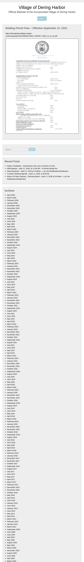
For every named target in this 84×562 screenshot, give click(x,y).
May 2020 (11, 382)
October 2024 (12, 242)
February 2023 (12, 295)
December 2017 (13, 458)
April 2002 (11, 558)
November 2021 (13, 335)
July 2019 (10, 408)
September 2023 (13, 277)
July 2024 (10, 250)
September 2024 (13, 245)
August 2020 (12, 374)
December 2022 (13, 300)
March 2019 (11, 419)
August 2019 (12, 406)
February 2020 (12, 390)
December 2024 (13, 237)
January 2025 (12, 235)
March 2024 (11, 261)
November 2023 (13, 271)
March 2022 (11, 324)
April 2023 (11, 290)
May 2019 (11, 414)
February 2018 (12, 453)
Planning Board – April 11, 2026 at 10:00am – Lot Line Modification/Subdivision (37, 171)
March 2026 (11, 198)
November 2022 (13, 303)
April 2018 (11, 448)
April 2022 (11, 321)
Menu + (42, 19)
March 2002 (11, 561)
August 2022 (12, 311)
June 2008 (11, 532)
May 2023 (11, 287)
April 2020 (11, 385)
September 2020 (13, 371)
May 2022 (11, 319)
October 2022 (12, 306)
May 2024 (11, 256)
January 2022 (12, 329)
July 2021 (10, 345)
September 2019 (13, 403)
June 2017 (11, 474)
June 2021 (11, 348)
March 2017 (11, 482)
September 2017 (13, 466)
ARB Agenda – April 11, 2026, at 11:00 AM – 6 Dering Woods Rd (32, 168)
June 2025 (11, 221)
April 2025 (11, 227)
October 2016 (12, 493)
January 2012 (12, 524)
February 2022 (12, 327)
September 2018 (13, 435)
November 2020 (13, 366)
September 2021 (13, 340)
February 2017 (12, 485)
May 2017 (11, 477)
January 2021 (12, 361)
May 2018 (11, 445)
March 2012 (11, 519)
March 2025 (11, 229)
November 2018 (13, 429)
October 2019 (12, 400)
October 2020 (12, 369)
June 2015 (11, 500)
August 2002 (12, 553)
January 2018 (12, 456)
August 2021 (12, 342)
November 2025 (13, 208)
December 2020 (13, 363)
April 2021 (11, 353)
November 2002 (13, 550)
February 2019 (12, 421)
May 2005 (11, 540)
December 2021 (13, 332)
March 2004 (11, 548)
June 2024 (11, 253)
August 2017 (12, 469)
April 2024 (11, 258)
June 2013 (11, 506)
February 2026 (12, 200)
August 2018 (12, 437)
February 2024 (12, 263)
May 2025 (11, 224)
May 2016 (11, 495)
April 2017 (11, 479)
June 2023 (11, 285)
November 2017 (13, 461)
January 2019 (12, 424)
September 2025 (13, 213)
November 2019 (13, 398)
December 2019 (13, 395)
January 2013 (12, 508)
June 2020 (11, 379)
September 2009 (13, 529)
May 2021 (11, 350)
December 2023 (13, 269)
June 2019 (11, 411)
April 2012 (11, 516)
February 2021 (12, 358)
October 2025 (12, 211)
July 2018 (10, 440)
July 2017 (10, 471)
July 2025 (10, 219)
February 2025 (12, 232)
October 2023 (12, 274)
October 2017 (12, 464)
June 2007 (11, 535)
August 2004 (12, 543)
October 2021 (12, 337)
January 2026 (12, 203)
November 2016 (13, 490)
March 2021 (11, 356)
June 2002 (11, 556)
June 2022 (11, 316)
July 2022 (10, 314)
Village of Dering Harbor (42, 7)
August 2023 (12, 279)
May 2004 (11, 545)
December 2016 (13, 487)
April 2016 (11, 498)
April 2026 (11, 195)
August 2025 (12, 216)
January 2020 (12, 393)
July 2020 (10, 377)
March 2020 (11, 387)
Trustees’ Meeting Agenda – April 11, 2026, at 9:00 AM (28, 174)
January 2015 (12, 503)
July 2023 (10, 282)
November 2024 (13, 240)
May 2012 (11, 514)
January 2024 (12, 266)
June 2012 (11, 511)
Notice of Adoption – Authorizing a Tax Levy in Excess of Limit (31, 166)
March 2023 (11, 292)
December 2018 (13, 427)
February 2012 (12, 521)
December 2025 (13, 206)
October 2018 (12, 432)
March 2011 (11, 527)
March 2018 (11, 450)
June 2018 (11, 442)
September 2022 (13, 308)
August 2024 (12, 248)
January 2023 (12, 298)
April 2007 (11, 537)
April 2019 (11, 416)
